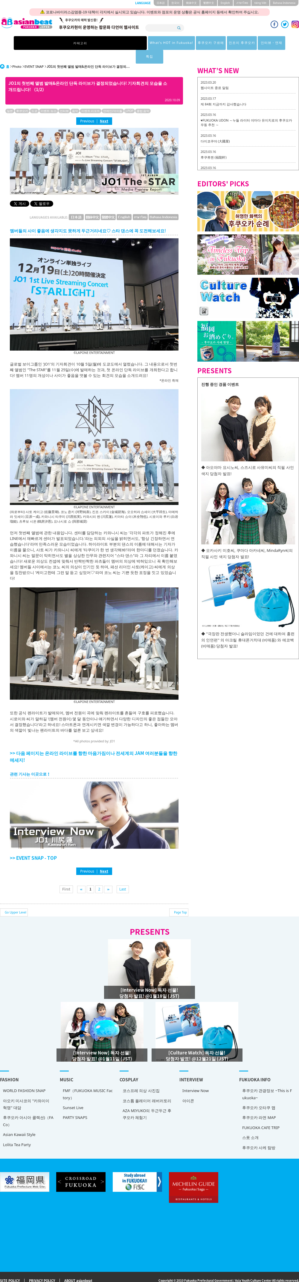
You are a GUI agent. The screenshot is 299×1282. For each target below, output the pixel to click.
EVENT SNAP (34, 52)
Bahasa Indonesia (284, 3)
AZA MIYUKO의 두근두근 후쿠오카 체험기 (147, 1100)
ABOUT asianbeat (78, 1267)
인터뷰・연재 (207, 43)
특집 (238, 43)
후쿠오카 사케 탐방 (258, 1134)
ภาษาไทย (242, 3)
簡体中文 (191, 3)
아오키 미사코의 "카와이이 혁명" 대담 (26, 1090)
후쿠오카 (22, 97)
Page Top (180, 898)
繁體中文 (208, 3)
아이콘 (188, 1087)
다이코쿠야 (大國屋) (215, 127)
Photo (17, 52)
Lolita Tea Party (17, 1131)
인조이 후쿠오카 (175, 43)
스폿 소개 (250, 1123)
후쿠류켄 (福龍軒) (213, 143)
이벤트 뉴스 (49, 97)
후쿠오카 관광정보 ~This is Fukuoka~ (267, 1080)
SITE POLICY (10, 1267)
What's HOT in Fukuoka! (101, 43)
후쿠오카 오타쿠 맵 (258, 1094)
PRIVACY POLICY (42, 1267)
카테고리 (61, 43)
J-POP (129, 97)
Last (122, 875)
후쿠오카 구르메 (143, 43)
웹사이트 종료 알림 (215, 74)
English (225, 3)
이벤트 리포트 (90, 97)
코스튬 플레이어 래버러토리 (147, 1087)
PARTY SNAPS (75, 1103)
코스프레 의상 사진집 (141, 1077)
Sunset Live (73, 1094)
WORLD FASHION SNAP (24, 1077)
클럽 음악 (143, 97)
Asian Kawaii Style (19, 1120)
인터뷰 (64, 97)
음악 (75, 97)
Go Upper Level (15, 898)
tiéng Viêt (260, 3)
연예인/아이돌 (112, 97)
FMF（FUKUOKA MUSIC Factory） (88, 1080)
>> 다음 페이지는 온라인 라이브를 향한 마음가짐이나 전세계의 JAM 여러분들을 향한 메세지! (93, 743)
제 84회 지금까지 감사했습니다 (223, 90)
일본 (10, 97)
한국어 (175, 3)
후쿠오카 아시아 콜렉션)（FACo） (28, 1107)
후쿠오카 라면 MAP (259, 1103)
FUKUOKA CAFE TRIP (261, 1114)
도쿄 (34, 97)
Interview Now (195, 1077)
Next (104, 107)
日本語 (161, 3)
